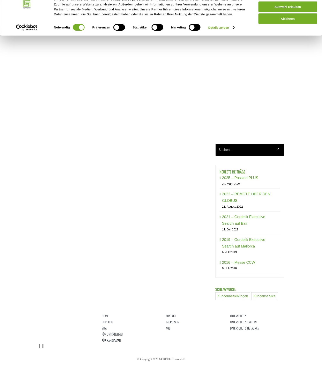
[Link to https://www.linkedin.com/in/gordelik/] (39, 346)
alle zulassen (287, 10)
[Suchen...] (244, 150)
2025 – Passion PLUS (240, 178)
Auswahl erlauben (288, 22)
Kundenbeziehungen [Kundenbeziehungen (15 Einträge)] (233, 296)
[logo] (48, 314)
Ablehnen (288, 34)
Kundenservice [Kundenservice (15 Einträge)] (265, 296)
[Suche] (278, 150)
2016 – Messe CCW (238, 262)
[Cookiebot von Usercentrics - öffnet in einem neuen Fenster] (27, 43)
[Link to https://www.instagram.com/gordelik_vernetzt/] (43, 346)
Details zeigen (218, 43)
